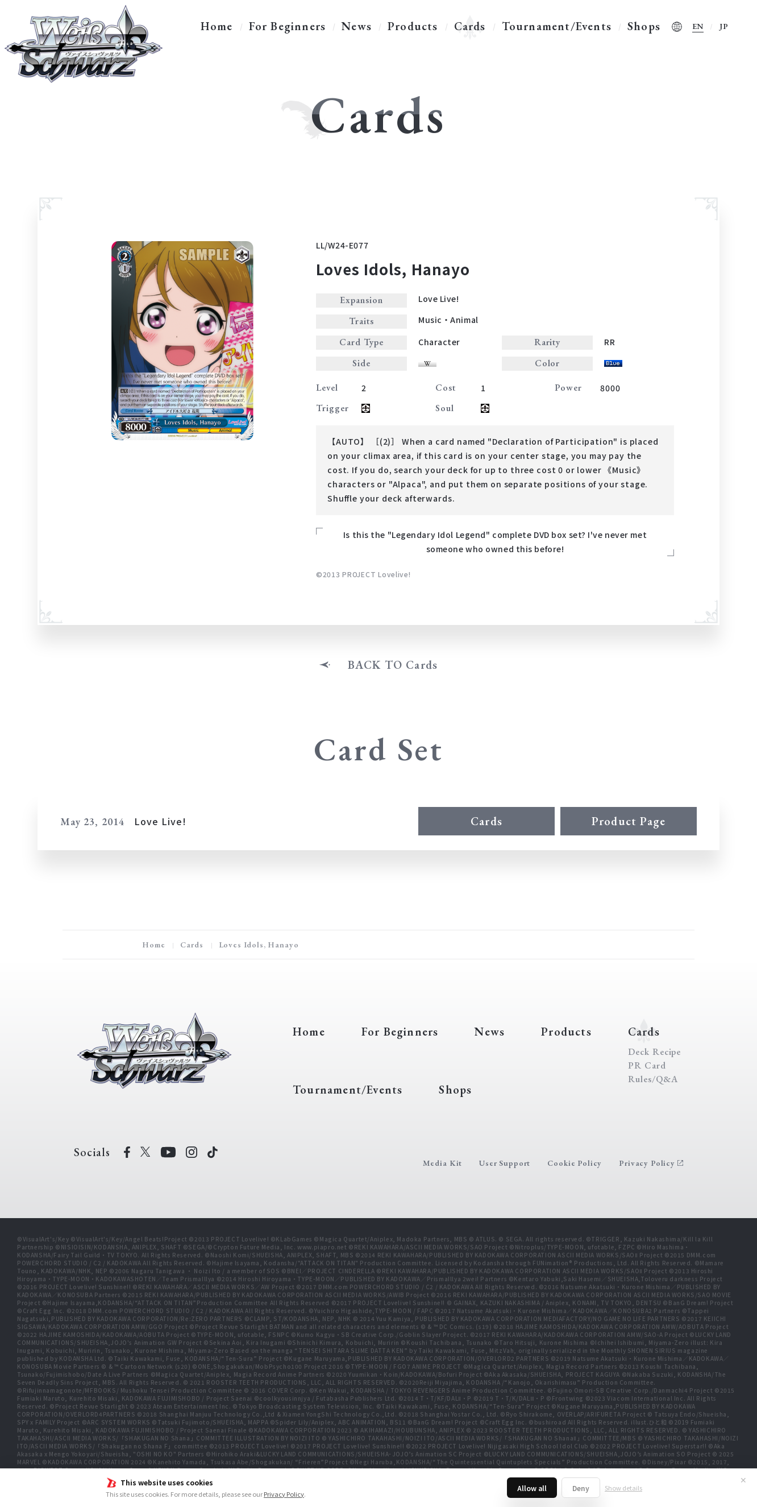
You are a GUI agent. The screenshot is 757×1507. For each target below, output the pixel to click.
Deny (580, 1488)
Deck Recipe (654, 1052)
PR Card (647, 1065)
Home (217, 26)
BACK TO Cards (393, 664)
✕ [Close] (743, 1479)
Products (413, 26)
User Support (504, 1163)
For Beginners (287, 26)
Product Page (629, 821)
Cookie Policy (574, 1163)
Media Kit (443, 1163)
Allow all (532, 1488)
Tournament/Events (557, 26)
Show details (623, 1487)
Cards (470, 26)
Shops (643, 26)
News (357, 26)
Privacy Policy (284, 1493)
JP (724, 26)
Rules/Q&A (653, 1079)
